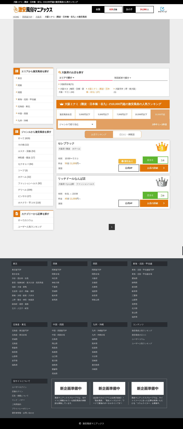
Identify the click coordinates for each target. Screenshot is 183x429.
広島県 (54, 339)
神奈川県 (55, 283)
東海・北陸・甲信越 (26, 99)
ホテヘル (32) (24, 177)
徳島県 (54, 365)
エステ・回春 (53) (26, 151)
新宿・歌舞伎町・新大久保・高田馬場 (27, 283)
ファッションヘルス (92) (30, 183)
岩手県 (14, 361)
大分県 (94, 356)
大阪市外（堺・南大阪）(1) (125, 90)
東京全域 (15, 274)
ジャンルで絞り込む (77, 123)
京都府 (94, 283)
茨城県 (54, 291)
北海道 (14, 343)
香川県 (54, 361)
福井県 (134, 317)
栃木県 (54, 295)
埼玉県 (54, 278)
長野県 (134, 304)
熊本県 (94, 343)
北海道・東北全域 (19, 335)
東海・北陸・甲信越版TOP (143, 270)
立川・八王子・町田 (20, 308)
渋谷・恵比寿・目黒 (20, 278)
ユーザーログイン (19, 387)
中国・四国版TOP (59, 331)
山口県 (54, 356)
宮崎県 (94, 361)
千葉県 (54, 287)
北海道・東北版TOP (20, 331)
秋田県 (14, 352)
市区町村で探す (122, 78)
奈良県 (94, 295)
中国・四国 (22, 113)
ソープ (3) (23, 170)
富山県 (134, 313)
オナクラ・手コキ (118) (29, 202)
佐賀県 (94, 348)
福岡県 (94, 339)
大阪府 (39, 17)
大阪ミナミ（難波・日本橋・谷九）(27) (98, 90)
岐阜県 (134, 291)
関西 (19, 92)
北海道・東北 (23, 106)
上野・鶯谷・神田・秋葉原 (23, 300)
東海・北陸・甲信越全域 (142, 274)
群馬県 (54, 300)
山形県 (14, 356)
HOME (16, 17)
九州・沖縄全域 (98, 335)
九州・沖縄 (22, 120)
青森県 (14, 348)
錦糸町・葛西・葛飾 (20, 304)
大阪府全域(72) (66, 84)
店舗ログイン (17, 391)
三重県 (134, 295)
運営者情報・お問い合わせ (23, 413)
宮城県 (14, 339)
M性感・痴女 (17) (26, 157)
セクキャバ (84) (25, 164)
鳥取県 (54, 348)
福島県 (14, 365)
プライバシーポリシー (21, 409)
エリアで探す (66, 77)
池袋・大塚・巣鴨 (19, 287)
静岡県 (134, 283)
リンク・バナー (18, 400)
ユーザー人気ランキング (30, 226)
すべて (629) (24, 138)
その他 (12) (23, 144)
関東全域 (55, 274)
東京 (19, 78)
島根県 (54, 352)
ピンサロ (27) (24, 196)
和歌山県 (95, 300)
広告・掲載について (20, 396)
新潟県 (134, 287)
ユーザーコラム (138, 339)
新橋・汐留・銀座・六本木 (23, 295)
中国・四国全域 (58, 335)
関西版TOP (27, 17)
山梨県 (134, 300)
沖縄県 (94, 369)
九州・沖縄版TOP (99, 331)
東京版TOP (16, 270)
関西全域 (95, 274)
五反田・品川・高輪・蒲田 (23, 291)
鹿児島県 (95, 365)
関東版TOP (56, 270)
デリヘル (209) (25, 190)
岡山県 (54, 343)
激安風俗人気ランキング (142, 331)
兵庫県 (94, 287)
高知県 (54, 373)
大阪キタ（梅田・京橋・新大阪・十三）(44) (71, 90)
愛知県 (134, 278)
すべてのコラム (25, 220)
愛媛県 (54, 369)
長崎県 (94, 352)
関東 (19, 85)
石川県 (134, 308)
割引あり (127, 161)
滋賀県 (94, 291)
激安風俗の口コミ (139, 335)
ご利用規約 (16, 404)
